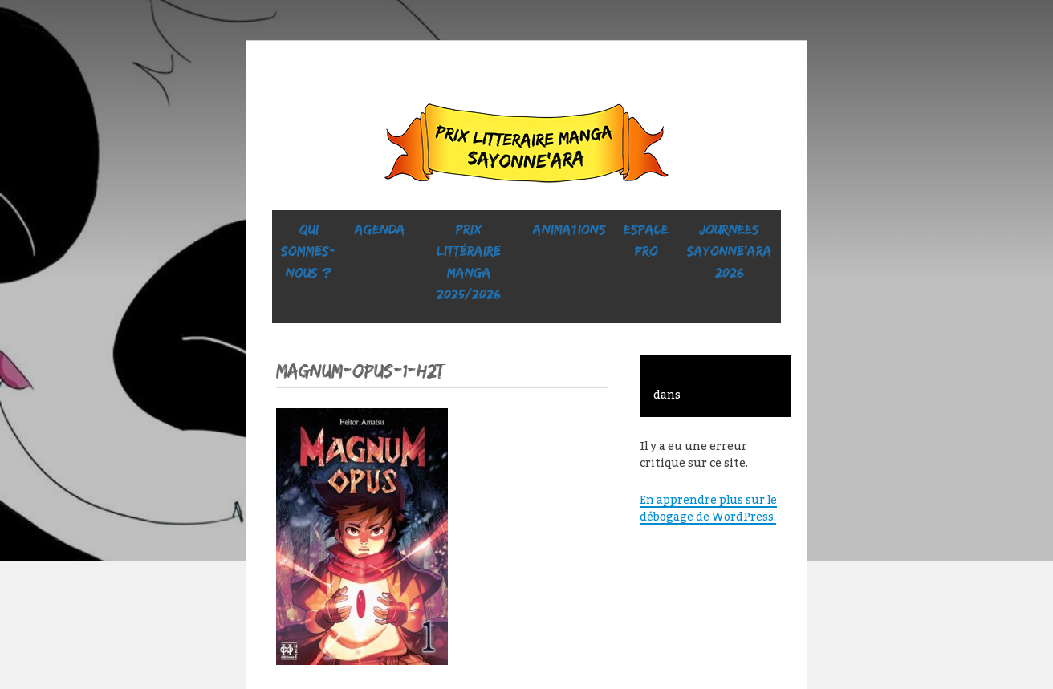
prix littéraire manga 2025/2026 (469, 261)
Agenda (380, 229)
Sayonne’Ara (526, 147)
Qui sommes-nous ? (308, 251)
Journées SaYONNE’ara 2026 (729, 251)
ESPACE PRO (646, 240)
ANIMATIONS (569, 229)
